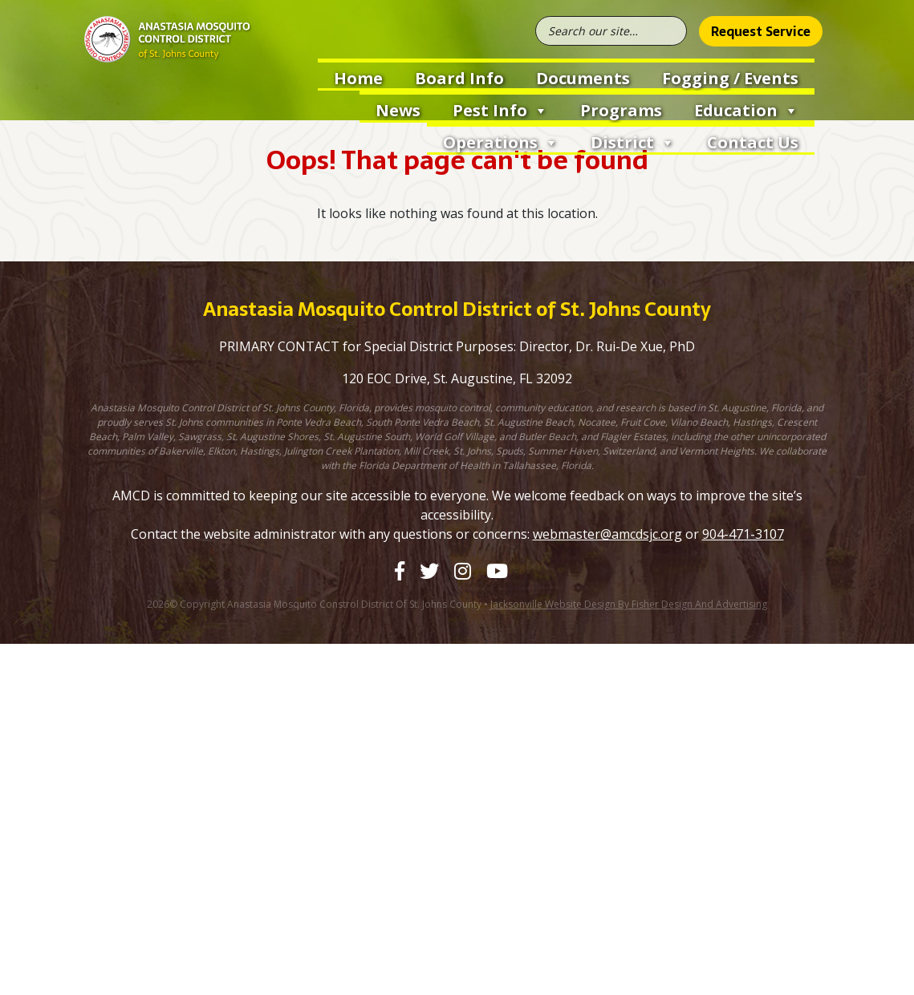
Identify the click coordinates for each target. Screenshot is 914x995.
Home (358, 78)
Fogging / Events (730, 78)
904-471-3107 (743, 534)
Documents (583, 78)
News (398, 110)
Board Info (459, 78)
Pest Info (500, 109)
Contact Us (752, 142)
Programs (621, 110)
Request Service (760, 31)
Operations (501, 141)
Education (746, 109)
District (633, 141)
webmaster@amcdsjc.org (607, 534)
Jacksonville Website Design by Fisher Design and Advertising (628, 604)
